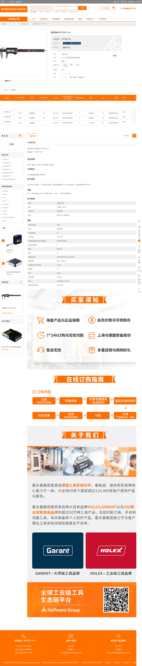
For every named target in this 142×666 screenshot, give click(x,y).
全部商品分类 (13, 19)
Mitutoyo (6, 207)
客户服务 (138, 2)
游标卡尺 (6, 159)
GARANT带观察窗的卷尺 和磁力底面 (14, 272)
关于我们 (102, 19)
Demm (5, 214)
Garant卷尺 (9, 250)
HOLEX (5, 194)
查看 (63, 70)
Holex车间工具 (74, 12)
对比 (5, 90)
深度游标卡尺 (7, 169)
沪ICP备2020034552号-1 (95, 662)
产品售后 (118, 649)
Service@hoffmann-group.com (118, 653)
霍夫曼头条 (69, 19)
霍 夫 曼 (64, 57)
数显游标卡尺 (7, 166)
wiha (4, 198)
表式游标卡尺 (7, 163)
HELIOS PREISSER (8, 217)
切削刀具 (42, 12)
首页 (34, 19)
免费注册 (18, 2)
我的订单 (116, 2)
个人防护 (55, 12)
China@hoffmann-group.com (71, 653)
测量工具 (49, 12)
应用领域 (56, 19)
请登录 (12, 2)
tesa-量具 (6, 204)
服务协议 (117, 662)
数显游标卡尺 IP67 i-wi (9, 308)
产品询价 (71, 646)
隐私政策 (108, 662)
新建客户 (71, 649)
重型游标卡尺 (7, 176)
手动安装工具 (64, 12)
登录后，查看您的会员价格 (71, 43)
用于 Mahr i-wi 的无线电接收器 (11, 347)
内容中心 (90, 19)
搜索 (82, 8)
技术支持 (118, 646)
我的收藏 (131, 2)
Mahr (63, 61)
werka (5, 221)
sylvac (5, 211)
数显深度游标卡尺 (8, 173)
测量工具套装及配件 (9, 179)
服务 (80, 19)
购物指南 (135, 662)
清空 (21, 282)
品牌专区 (44, 19)
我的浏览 (123, 2)
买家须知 (126, 662)
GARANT (6, 191)
